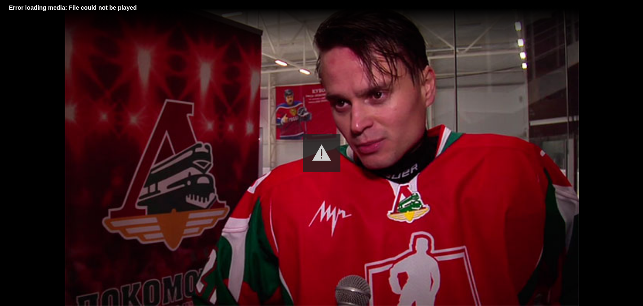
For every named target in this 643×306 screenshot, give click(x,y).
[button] (321, 153)
